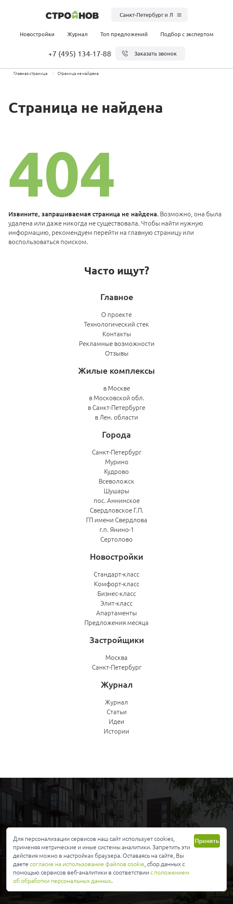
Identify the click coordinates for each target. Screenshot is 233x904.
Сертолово (116, 538)
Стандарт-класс (116, 573)
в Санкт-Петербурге (116, 407)
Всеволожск (116, 480)
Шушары (116, 490)
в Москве (116, 387)
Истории (116, 730)
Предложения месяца (116, 622)
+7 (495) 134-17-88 (79, 53)
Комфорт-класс (116, 583)
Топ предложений (124, 33)
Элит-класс (116, 602)
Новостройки (37, 33)
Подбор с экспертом (187, 33)
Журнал (77, 33)
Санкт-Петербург (116, 451)
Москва (116, 657)
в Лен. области (116, 416)
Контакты (116, 333)
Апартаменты (116, 612)
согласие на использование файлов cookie (87, 863)
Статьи (117, 711)
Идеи (116, 721)
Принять (207, 841)
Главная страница (30, 73)
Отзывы (116, 352)
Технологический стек (116, 323)
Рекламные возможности (116, 343)
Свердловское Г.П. (117, 509)
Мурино (116, 461)
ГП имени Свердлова (116, 519)
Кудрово (116, 471)
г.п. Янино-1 (116, 529)
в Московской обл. (116, 397)
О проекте (116, 314)
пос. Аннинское (117, 500)
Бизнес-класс (116, 593)
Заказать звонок (149, 53)
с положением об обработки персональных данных (101, 876)
